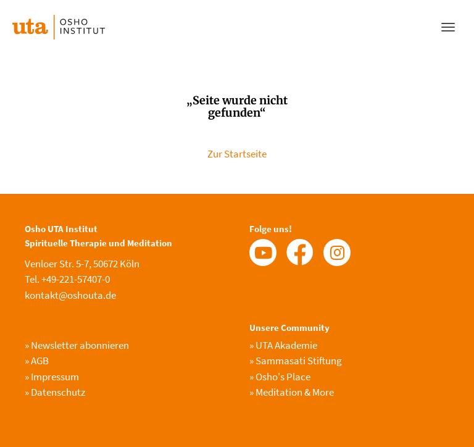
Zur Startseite (237, 154)
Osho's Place (279, 376)
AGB (37, 360)
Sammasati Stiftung (295, 360)
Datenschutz (55, 392)
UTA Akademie (283, 345)
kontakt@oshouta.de (70, 295)
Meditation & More (291, 392)
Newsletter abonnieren (77, 345)
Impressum (52, 376)
